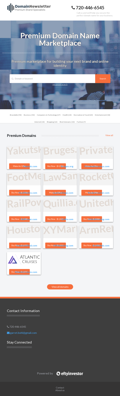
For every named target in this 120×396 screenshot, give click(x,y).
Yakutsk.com (30, 166)
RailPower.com (29, 219)
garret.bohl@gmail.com (22, 332)
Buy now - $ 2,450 (92, 245)
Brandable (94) (16, 115)
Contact (60, 387)
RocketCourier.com (98, 192)
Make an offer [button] (19, 166)
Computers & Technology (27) (48, 115)
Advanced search (60, 84)
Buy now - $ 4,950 (55, 166)
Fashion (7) (81, 122)
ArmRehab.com (100, 245)
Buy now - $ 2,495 (55, 219)
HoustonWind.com (26, 245)
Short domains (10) (67, 122)
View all (109, 135)
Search (103, 78)
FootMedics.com (28, 192)
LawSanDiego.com (63, 192)
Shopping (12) (52, 122)
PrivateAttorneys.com (97, 166)
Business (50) (29, 115)
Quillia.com (67, 219)
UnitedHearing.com (98, 219)
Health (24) (67, 115)
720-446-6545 (16, 326)
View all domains (60, 286)
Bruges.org (67, 166)
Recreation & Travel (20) (83, 115)
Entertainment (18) (102, 115)
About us (60, 390)
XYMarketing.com (63, 245)
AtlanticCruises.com (26, 272)
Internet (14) (39, 122)
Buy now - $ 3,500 (19, 219)
